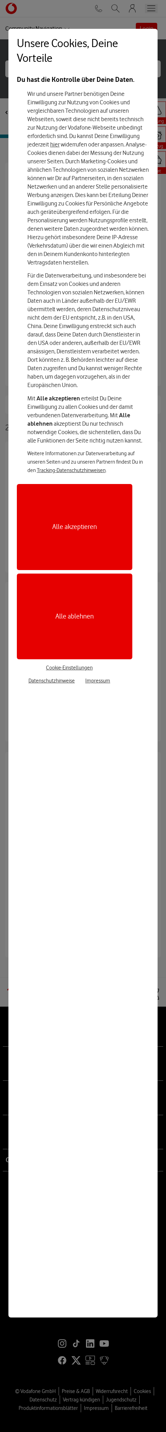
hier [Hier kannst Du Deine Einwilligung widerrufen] (55, 144)
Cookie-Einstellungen (69, 668)
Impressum (97, 681)
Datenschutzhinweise (51, 681)
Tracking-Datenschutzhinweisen (71, 470)
